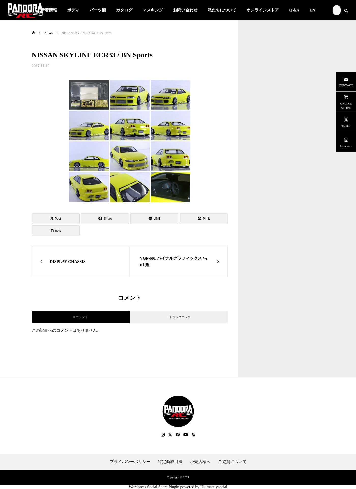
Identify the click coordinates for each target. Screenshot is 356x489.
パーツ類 (98, 10)
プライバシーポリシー (130, 462)
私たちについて (222, 10)
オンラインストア (262, 10)
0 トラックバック (179, 317)
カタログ (124, 10)
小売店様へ (200, 462)
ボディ (73, 10)
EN (312, 10)
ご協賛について (232, 462)
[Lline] (154, 218)
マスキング (153, 10)
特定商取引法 (170, 462)
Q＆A (294, 10)
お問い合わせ (185, 10)
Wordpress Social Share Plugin (154, 487)
